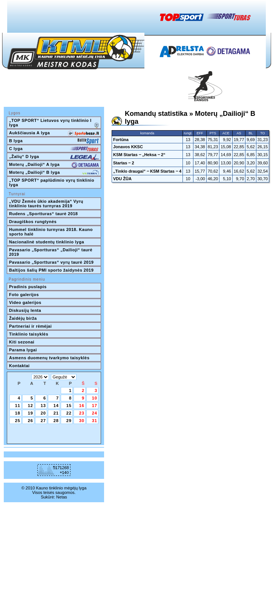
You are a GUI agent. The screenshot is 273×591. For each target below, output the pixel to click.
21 (56, 413)
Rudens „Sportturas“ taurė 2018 (43, 213)
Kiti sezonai (21, 342)
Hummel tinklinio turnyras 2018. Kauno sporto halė (51, 231)
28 (56, 420)
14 (56, 405)
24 (94, 413)
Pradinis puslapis (28, 286)
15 (69, 405)
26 (30, 420)
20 (43, 413)
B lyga (54, 141)
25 (17, 420)
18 (17, 413)
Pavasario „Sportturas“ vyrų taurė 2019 (51, 262)
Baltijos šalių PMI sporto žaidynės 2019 (51, 270)
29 (69, 420)
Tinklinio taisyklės (28, 334)
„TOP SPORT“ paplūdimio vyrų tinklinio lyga (52, 182)
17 (94, 405)
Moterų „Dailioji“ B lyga (54, 173)
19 (30, 413)
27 (43, 420)
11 (17, 405)
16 (81, 405)
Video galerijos (25, 302)
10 (94, 398)
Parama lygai (23, 350)
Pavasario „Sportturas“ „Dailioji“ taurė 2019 (51, 252)
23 (81, 413)
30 (81, 420)
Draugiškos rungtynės (33, 221)
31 (94, 420)
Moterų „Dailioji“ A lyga (54, 165)
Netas (61, 497)
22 (69, 413)
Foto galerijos (24, 294)
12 (30, 405)
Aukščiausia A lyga (54, 134)
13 (43, 405)
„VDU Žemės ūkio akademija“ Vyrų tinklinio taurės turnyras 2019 (46, 203)
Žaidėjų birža (23, 318)
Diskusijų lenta (25, 310)
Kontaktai (19, 365)
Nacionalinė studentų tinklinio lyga (46, 242)
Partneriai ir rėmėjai (30, 326)
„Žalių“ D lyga (54, 157)
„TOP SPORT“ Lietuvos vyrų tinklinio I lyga (54, 123)
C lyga (54, 149)
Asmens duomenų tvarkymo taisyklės (49, 358)
